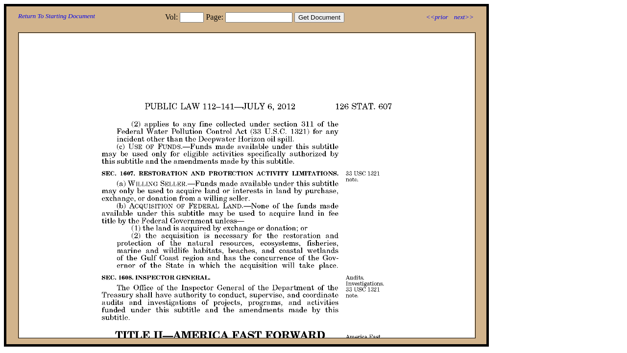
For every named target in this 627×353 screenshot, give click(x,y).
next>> (464, 17)
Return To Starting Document (56, 16)
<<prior (437, 17)
